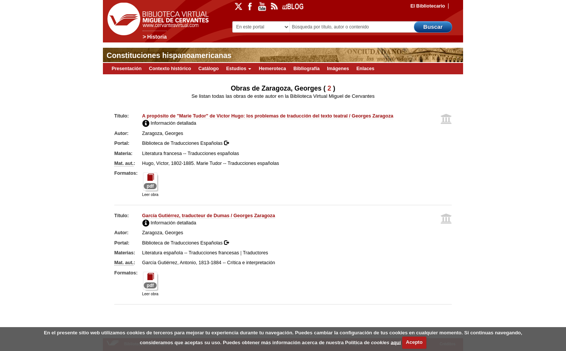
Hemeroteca (272, 68)
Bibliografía (307, 68)
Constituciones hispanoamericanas (169, 55)
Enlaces (365, 68)
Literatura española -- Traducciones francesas (190, 252)
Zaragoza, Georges (162, 133)
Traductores (255, 252)
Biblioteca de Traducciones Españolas (185, 143)
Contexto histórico (170, 68)
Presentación (127, 68)
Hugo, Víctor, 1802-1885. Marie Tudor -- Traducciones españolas (210, 163)
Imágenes (338, 68)
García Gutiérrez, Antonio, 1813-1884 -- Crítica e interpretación (208, 262)
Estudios (239, 68)
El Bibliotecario (428, 6)
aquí (396, 342)
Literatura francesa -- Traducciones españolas (190, 153)
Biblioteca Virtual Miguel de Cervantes (156, 19)
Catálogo (208, 68)
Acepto (414, 342)
